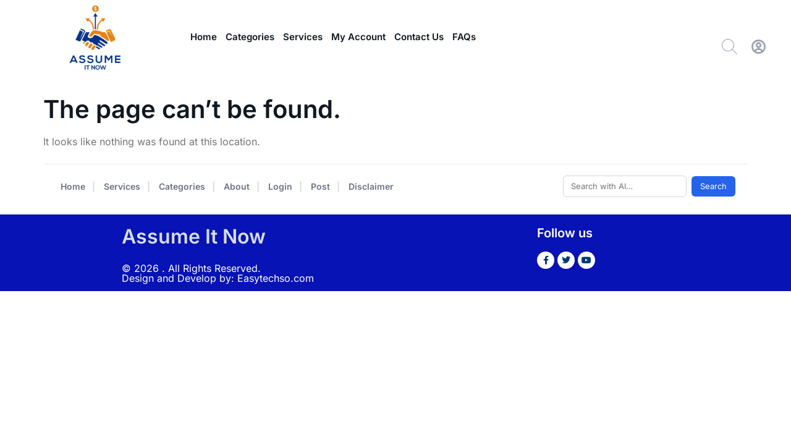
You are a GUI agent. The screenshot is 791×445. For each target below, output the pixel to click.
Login (280, 186)
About (237, 186)
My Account (358, 37)
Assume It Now (194, 236)
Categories (250, 37)
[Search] (729, 46)
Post (320, 186)
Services (303, 37)
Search (713, 186)
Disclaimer (371, 186)
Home (203, 37)
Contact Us (419, 37)
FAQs (464, 37)
